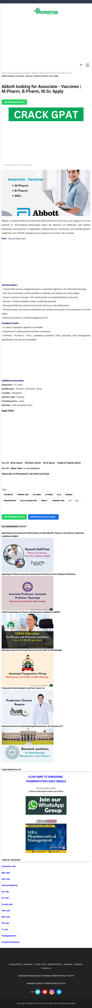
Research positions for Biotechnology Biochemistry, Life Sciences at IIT (32, 726)
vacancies (8, 495)
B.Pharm (49, 495)
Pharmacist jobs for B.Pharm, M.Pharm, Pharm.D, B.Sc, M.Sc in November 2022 (39, 73)
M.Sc (59, 495)
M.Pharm (37, 495)
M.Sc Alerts (16, 463)
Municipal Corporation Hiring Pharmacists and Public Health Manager (32, 650)
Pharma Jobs (23, 495)
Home (4, 73)
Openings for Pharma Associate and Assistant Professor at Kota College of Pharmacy (38, 574)
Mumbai (69, 495)
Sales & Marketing (28, 501)
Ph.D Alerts (49, 463)
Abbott (44, 501)
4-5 (77, 501)
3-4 (70, 501)
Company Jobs (58, 501)
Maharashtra (10, 501)
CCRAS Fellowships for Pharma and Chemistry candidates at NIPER (31, 612)
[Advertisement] (46, 38)
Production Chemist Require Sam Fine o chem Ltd (23, 688)
